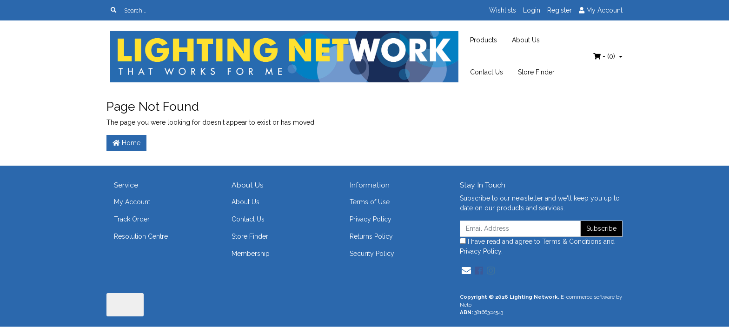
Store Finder (536, 72)
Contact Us (486, 72)
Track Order (132, 219)
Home (126, 143)
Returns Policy (371, 236)
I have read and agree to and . (537, 246)
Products (483, 40)
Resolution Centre (141, 236)
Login (531, 10)
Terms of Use (370, 202)
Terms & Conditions (572, 241)
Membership (251, 253)
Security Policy (372, 253)
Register (559, 10)
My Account (132, 202)
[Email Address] (520, 229)
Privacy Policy (370, 219)
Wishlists (502, 10)
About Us (526, 40)
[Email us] (466, 270)
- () (605, 56)
